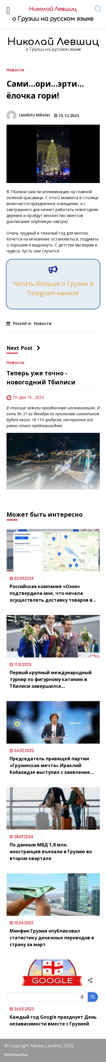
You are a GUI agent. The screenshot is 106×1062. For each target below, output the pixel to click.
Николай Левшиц (53, 41)
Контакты (16, 1055)
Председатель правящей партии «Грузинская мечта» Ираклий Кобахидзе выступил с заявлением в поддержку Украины (52, 765)
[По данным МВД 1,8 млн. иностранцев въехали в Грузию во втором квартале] (53, 808)
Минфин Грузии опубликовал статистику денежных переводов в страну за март (52, 938)
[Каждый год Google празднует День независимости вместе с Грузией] (53, 980)
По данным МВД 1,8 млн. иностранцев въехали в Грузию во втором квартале (51, 851)
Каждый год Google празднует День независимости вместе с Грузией (53, 1020)
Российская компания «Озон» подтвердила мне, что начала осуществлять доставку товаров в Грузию (51, 593)
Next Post (23, 347)
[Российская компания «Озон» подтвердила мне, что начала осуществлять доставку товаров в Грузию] (53, 550)
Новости (15, 69)
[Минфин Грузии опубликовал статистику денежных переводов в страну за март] (53, 894)
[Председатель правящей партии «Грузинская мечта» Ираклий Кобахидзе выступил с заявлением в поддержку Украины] (53, 722)
